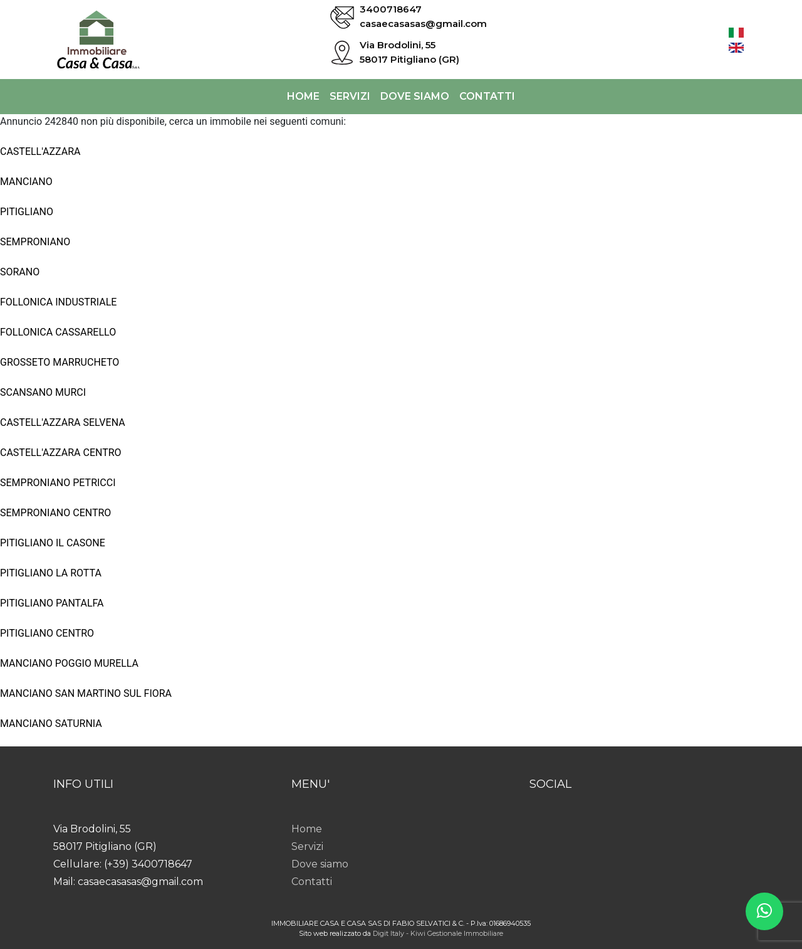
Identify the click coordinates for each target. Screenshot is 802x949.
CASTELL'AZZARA (40, 151)
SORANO (19, 272)
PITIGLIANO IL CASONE (52, 543)
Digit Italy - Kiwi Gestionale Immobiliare (438, 933)
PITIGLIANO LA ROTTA (51, 573)
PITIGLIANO (26, 212)
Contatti (487, 96)
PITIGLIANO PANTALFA (52, 603)
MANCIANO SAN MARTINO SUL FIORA (86, 693)
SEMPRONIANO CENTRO (55, 513)
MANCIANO (26, 182)
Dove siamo (414, 96)
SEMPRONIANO (35, 242)
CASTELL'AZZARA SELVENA (62, 422)
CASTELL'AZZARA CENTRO (61, 453)
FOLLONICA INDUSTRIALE (58, 302)
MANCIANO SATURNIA (51, 723)
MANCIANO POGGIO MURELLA (69, 663)
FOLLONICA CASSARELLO (58, 332)
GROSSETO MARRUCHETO (59, 362)
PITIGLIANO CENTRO (47, 633)
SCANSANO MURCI (43, 392)
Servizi (350, 96)
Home (303, 96)
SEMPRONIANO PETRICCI (58, 483)
